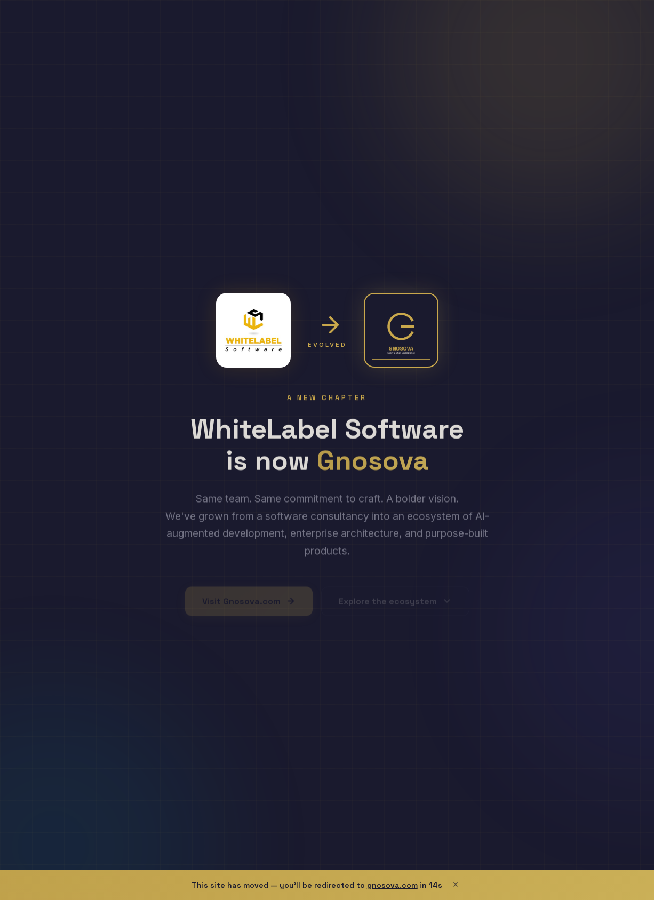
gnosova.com (392, 885)
